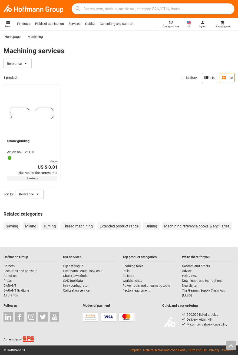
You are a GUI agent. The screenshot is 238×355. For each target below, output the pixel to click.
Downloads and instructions (202, 281)
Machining (35, 37)
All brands (10, 295)
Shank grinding (18, 141)
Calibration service (76, 290)
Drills (125, 271)
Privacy (214, 350)
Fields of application (49, 24)
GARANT (9, 285)
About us (10, 276)
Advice (187, 271)
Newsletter (190, 285)
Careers (9, 266)
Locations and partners (20, 271)
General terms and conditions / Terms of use (175, 350)
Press (7, 281)
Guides (90, 24)
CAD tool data (73, 281)
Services (74, 24)
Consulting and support (117, 24)
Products (23, 24)
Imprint (135, 350)
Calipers (128, 276)
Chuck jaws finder (76, 276)
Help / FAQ (189, 276)
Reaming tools (132, 266)
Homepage (12, 37)
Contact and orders (196, 266)
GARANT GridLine (16, 290)
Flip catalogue (73, 266)
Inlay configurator (76, 285)
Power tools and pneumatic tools (146, 285)
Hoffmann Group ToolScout (83, 271)
